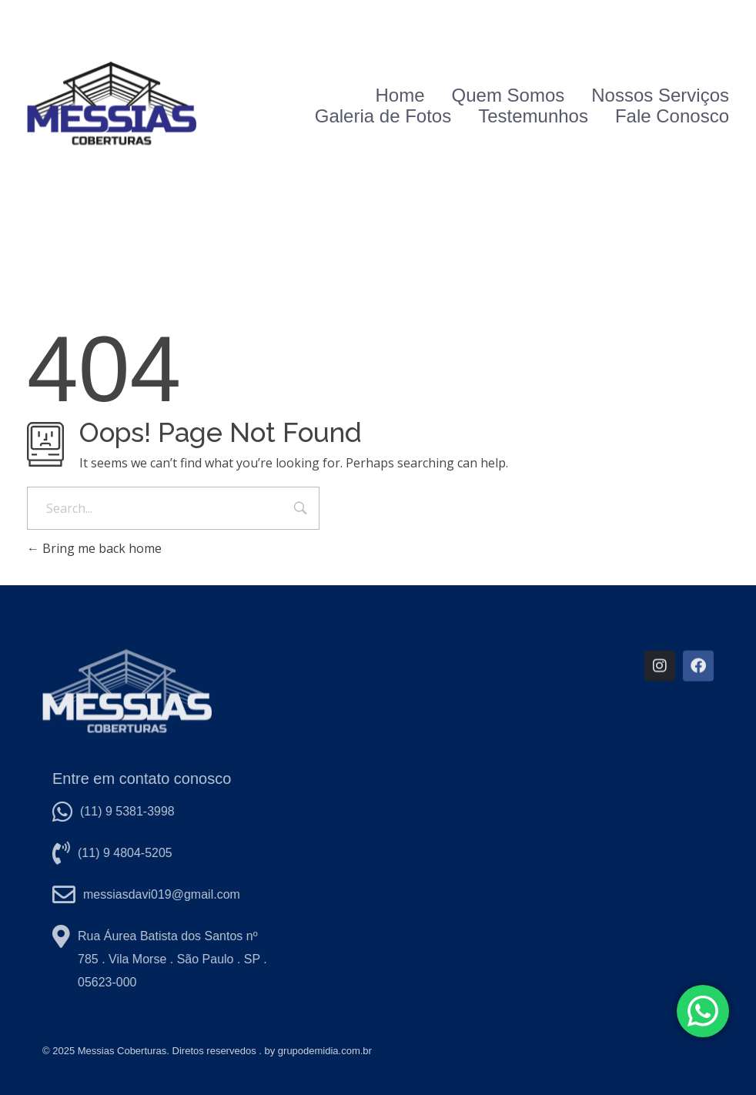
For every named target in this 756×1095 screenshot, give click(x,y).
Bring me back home (94, 548)
